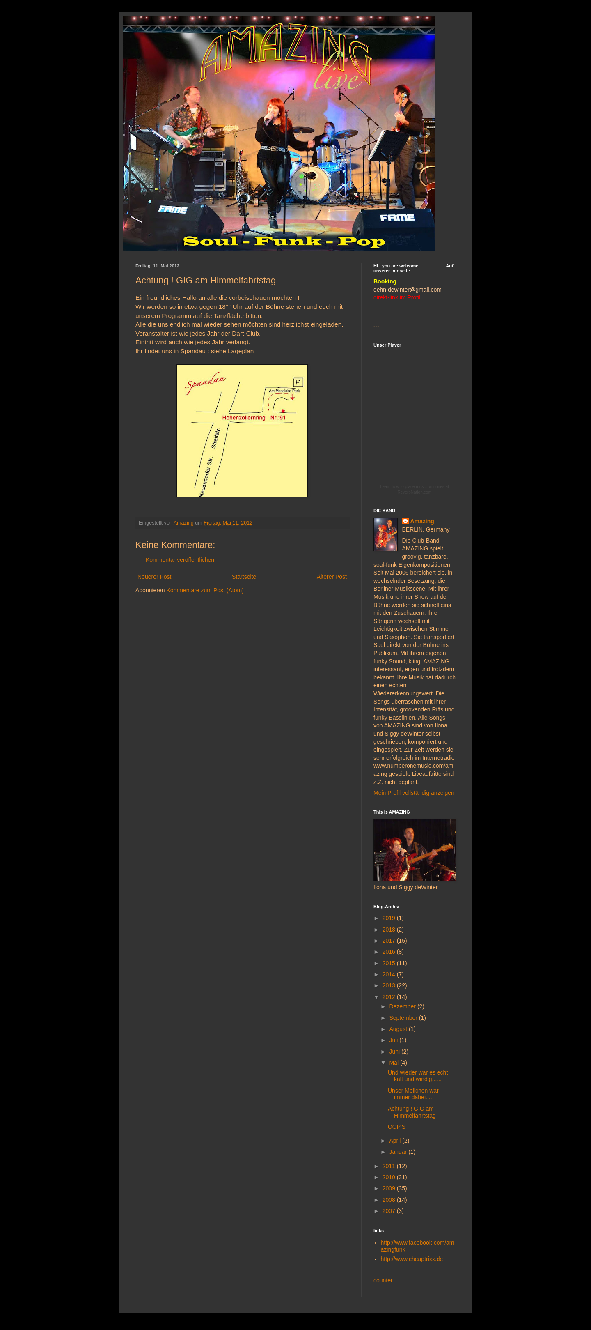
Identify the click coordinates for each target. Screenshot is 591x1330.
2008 (390, 1200)
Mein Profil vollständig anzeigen (413, 792)
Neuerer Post (154, 576)
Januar (398, 1151)
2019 (390, 918)
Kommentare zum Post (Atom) (205, 590)
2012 (390, 997)
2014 (390, 974)
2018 (390, 929)
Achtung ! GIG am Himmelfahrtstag (412, 1112)
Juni (395, 1051)
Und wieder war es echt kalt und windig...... (418, 1076)
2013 (390, 985)
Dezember (403, 1006)
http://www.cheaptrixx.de (412, 1259)
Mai (394, 1062)
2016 (390, 951)
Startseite (244, 576)
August (398, 1029)
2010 (390, 1177)
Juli (394, 1040)
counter (383, 1280)
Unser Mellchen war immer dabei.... (413, 1094)
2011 (390, 1166)
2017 (390, 940)
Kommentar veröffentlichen (180, 560)
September (404, 1018)
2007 (390, 1211)
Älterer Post (332, 576)
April (395, 1140)
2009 (390, 1188)
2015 (390, 963)
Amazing (422, 521)
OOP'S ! (398, 1126)
